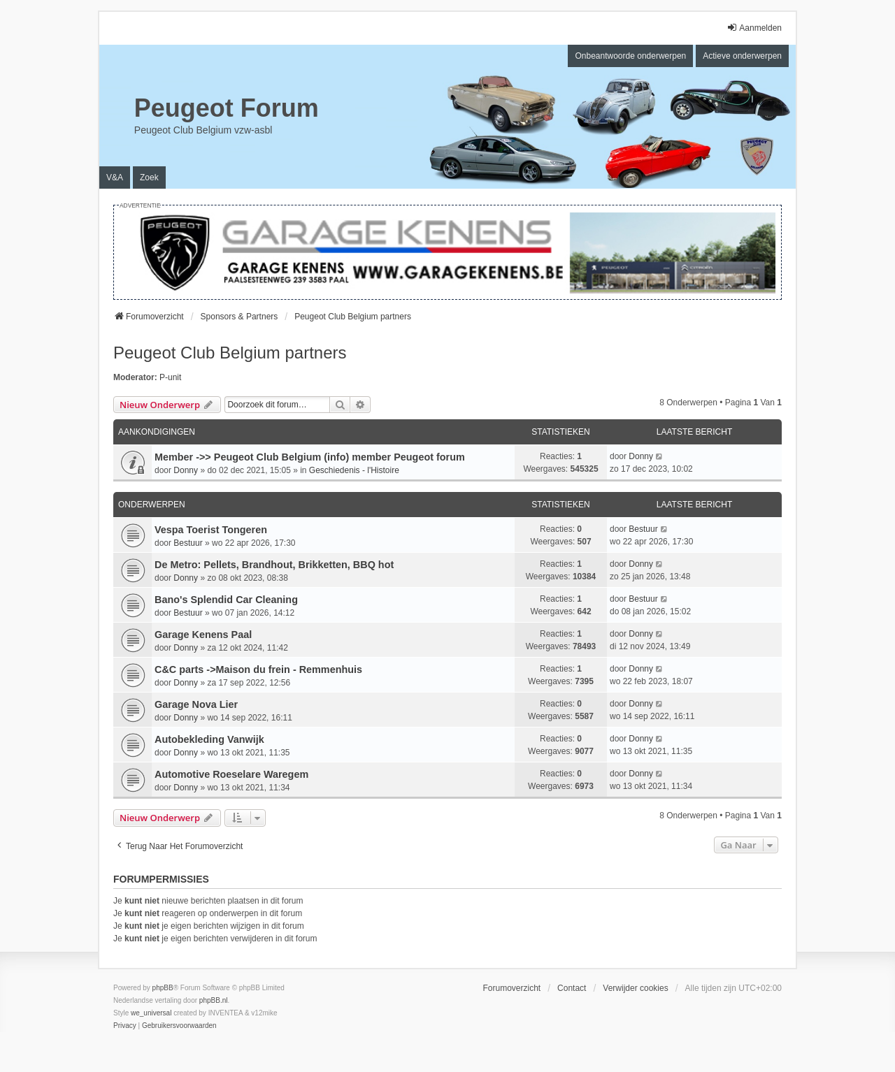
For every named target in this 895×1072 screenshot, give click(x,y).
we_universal (151, 1013)
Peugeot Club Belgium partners (230, 352)
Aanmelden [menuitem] (754, 27)
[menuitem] (124, 1026)
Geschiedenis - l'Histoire (354, 470)
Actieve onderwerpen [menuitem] (742, 56)
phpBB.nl (213, 1000)
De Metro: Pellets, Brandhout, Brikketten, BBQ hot (274, 564)
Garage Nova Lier (196, 704)
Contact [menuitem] (571, 988)
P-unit (170, 377)
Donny (185, 470)
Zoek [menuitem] (149, 177)
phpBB (162, 988)
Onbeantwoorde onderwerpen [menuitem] (630, 56)
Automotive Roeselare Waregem (231, 774)
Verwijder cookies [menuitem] (635, 988)
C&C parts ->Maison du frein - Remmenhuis (258, 669)
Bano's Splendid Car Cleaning (226, 599)
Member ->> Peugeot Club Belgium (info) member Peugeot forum (310, 457)
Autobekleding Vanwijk (209, 739)
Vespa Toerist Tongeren (211, 529)
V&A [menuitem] (114, 177)
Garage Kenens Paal (203, 634)
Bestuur (187, 543)
